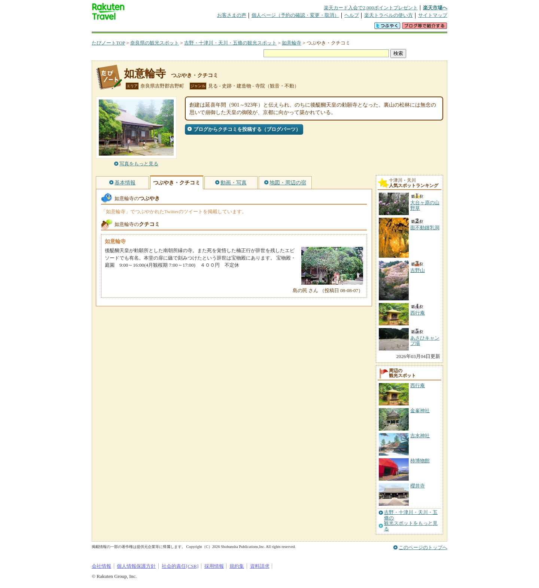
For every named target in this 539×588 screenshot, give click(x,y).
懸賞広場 (179, 27)
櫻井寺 (417, 486)
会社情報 (101, 566)
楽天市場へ (435, 7)
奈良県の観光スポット (154, 43)
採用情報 (214, 566)
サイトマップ (432, 15)
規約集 (236, 566)
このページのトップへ (423, 547)
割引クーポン (210, 27)
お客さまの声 (231, 15)
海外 (149, 27)
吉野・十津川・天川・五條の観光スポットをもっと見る (411, 520)
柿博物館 (420, 460)
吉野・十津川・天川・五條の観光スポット (230, 43)
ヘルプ (351, 15)
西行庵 (417, 385)
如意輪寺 (291, 43)
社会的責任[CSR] (180, 566)
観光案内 (271, 27)
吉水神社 (420, 435)
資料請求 (260, 566)
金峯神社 (420, 410)
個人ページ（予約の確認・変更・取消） (295, 15)
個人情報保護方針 (136, 566)
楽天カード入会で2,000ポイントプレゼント (371, 7)
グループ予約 (241, 27)
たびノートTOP (108, 43)
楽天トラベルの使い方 (388, 15)
